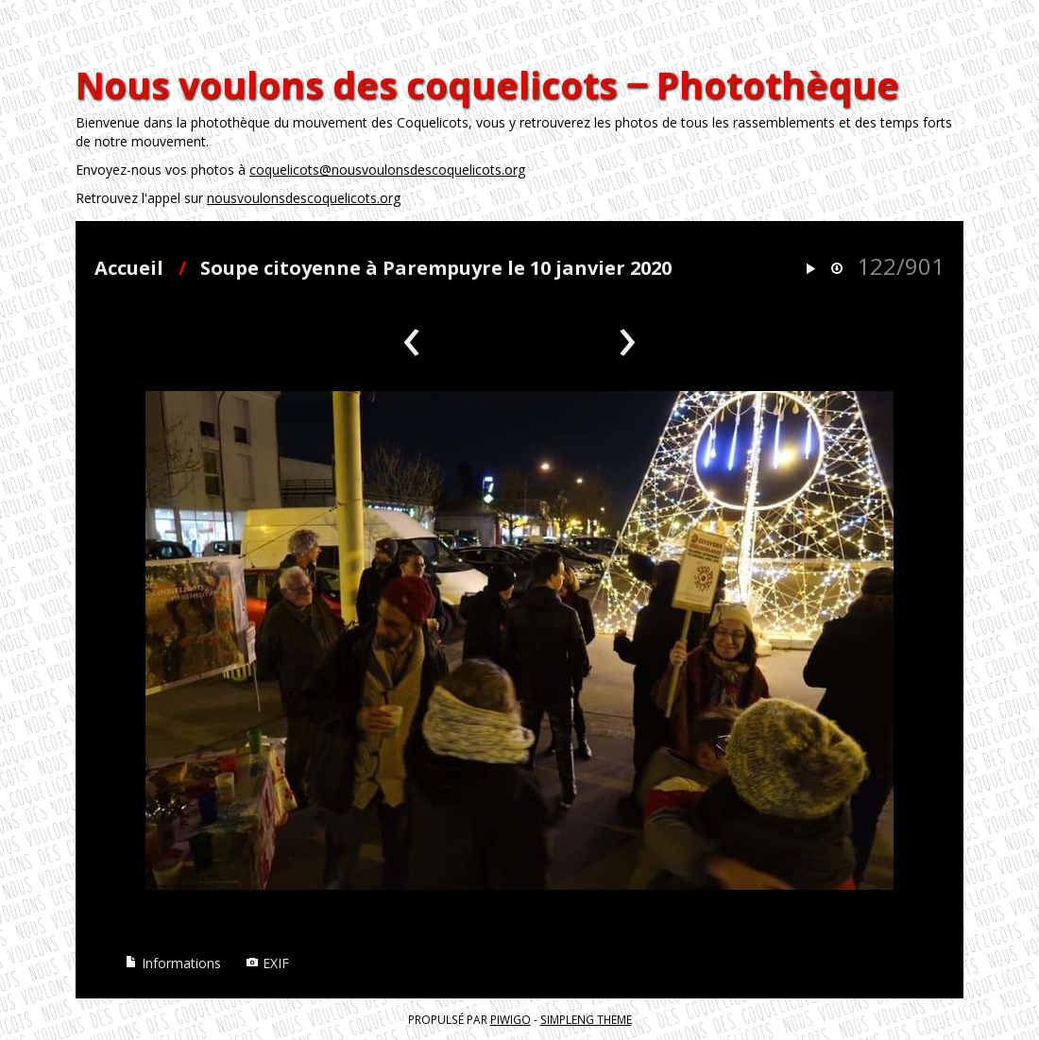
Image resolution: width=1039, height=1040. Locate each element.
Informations (173, 963)
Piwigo (510, 1019)
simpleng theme (586, 1019)
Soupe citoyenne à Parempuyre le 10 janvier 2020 (436, 268)
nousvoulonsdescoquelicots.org (303, 198)
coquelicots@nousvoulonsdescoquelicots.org (387, 170)
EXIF (267, 963)
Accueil (128, 268)
